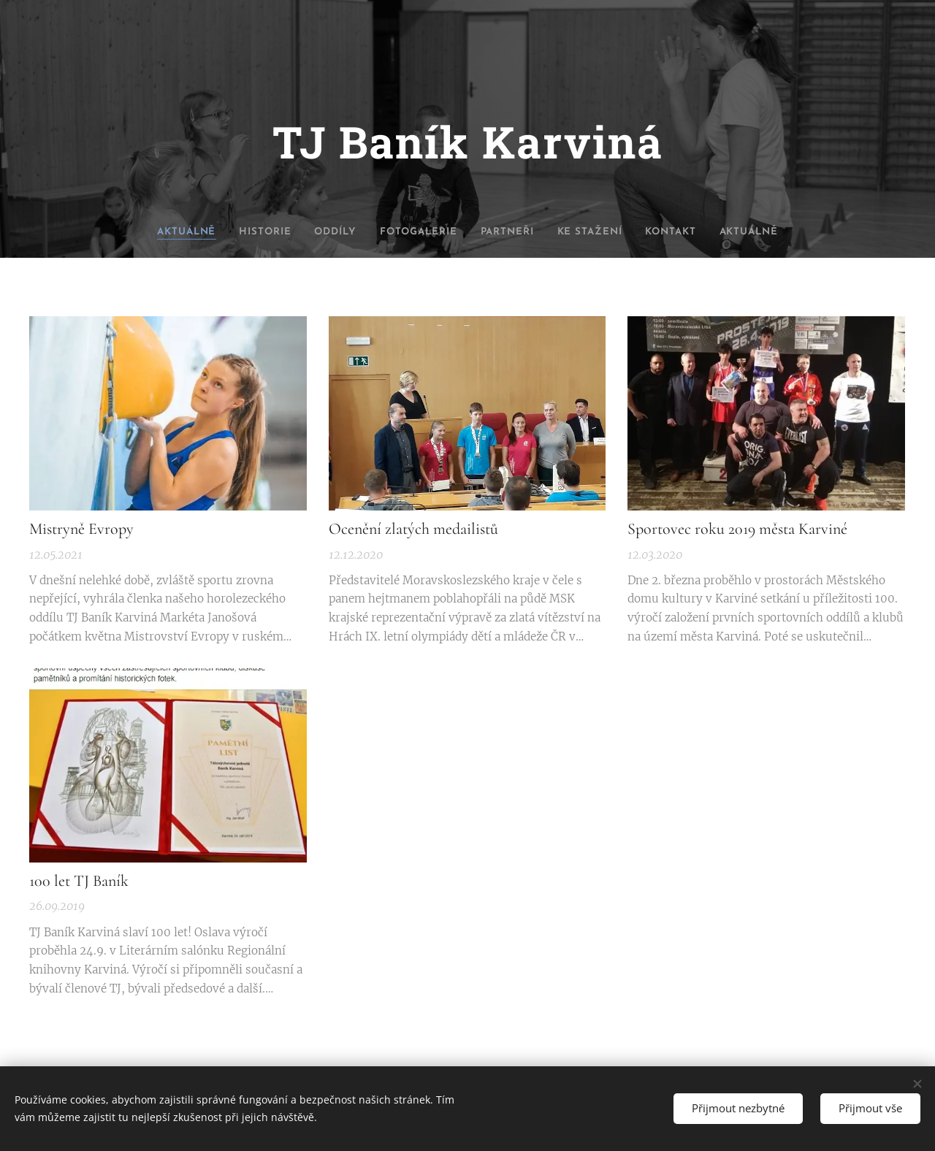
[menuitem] (158, 232)
